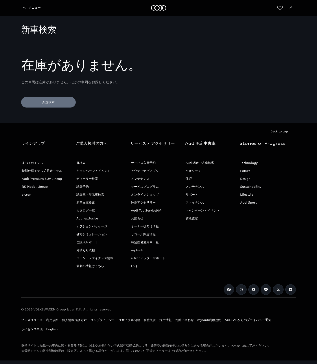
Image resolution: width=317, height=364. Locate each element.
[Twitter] (278, 289)
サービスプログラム (145, 186)
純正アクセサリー (143, 202)
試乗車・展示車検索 (90, 194)
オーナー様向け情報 (145, 226)
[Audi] (28, 8)
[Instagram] (241, 289)
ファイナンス (195, 202)
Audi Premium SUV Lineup (42, 178)
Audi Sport (248, 202)
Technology (249, 163)
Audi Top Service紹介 (146, 210)
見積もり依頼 (85, 250)
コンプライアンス (102, 320)
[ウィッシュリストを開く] (280, 8)
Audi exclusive (87, 218)
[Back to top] (283, 131)
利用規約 (52, 320)
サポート (192, 194)
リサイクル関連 (129, 320)
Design (245, 178)
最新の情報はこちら (90, 266)
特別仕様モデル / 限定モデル (42, 171)
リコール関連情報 (143, 234)
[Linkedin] (290, 289)
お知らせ (137, 218)
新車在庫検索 (85, 202)
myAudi (137, 250)
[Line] (266, 289)
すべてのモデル (32, 163)
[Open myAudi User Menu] (290, 8)
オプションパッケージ (91, 226)
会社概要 (150, 320)
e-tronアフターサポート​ (148, 258)
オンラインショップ (145, 194)
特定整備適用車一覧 (145, 242)
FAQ (134, 266)
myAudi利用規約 (209, 320)
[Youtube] (253, 289)
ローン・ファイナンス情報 (94, 258)
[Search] (269, 8)
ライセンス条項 (32, 329)
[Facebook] (229, 289)
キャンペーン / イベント (93, 171)
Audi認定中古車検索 (200, 163)
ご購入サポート (87, 242)
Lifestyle (246, 194)
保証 (189, 178)
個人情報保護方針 (74, 320)
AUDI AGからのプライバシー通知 (248, 320)
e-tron (26, 194)
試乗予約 (82, 186)
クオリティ (193, 171)
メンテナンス (140, 178)
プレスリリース (32, 320)
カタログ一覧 (85, 210)
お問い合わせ (184, 320)
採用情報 (165, 320)
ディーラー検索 (87, 178)
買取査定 (192, 218)
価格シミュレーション (91, 234)
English (52, 329)
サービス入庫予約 (143, 163)
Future (245, 171)
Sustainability (250, 186)
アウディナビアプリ (145, 171)
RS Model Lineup (35, 186)
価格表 (81, 163)
